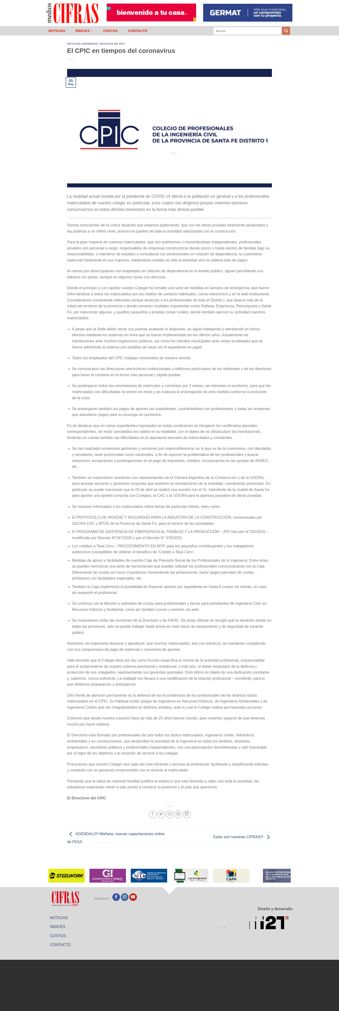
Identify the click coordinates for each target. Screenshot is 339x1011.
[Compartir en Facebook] (153, 814)
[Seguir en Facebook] (116, 897)
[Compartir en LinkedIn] (187, 814)
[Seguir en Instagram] (125, 897)
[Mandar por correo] (170, 814)
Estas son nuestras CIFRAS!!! (242, 837)
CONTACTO (138, 31)
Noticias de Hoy (112, 43)
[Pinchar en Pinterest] (178, 814)
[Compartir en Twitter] (161, 814)
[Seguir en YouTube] (133, 897)
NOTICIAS (56, 31)
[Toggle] (224, 927)
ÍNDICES (84, 31)
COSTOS (110, 31)
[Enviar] (286, 31)
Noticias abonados (82, 43)
